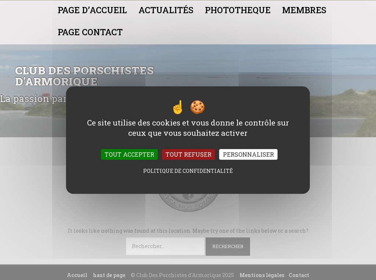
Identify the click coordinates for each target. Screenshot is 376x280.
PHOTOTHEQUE (238, 9)
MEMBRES (304, 9)
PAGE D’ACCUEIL (92, 9)
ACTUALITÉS (166, 9)
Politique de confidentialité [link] (188, 170)
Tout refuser (189, 154)
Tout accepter (129, 154)
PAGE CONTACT (90, 31)
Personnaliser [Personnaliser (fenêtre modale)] (248, 154)
